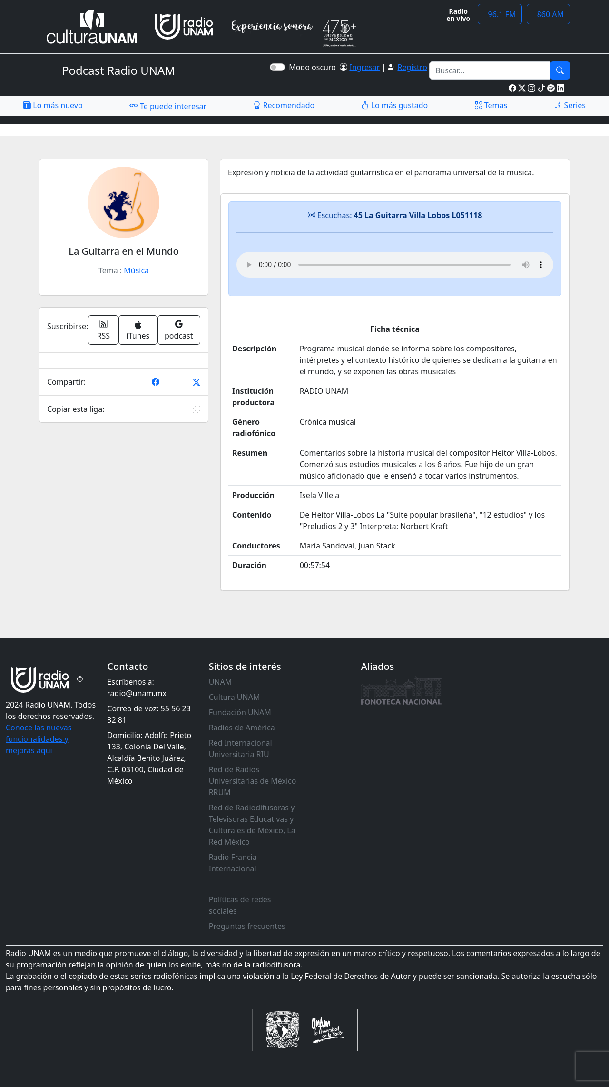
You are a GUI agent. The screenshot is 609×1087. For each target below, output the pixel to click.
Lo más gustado (394, 105)
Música (136, 270)
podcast (179, 330)
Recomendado (283, 105)
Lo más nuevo (52, 105)
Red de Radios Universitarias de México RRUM (252, 781)
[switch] (277, 67)
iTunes (138, 330)
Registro (412, 67)
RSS (103, 330)
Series (569, 105)
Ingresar (364, 67)
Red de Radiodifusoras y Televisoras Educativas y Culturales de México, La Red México (252, 824)
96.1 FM (500, 14)
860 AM (548, 14)
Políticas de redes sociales (240, 905)
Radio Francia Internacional (233, 863)
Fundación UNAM (240, 712)
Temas (491, 105)
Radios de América (242, 727)
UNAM (220, 682)
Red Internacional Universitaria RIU (240, 748)
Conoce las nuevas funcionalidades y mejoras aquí (38, 739)
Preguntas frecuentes (247, 926)
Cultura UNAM (234, 697)
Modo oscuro (314, 67)
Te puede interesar (167, 105)
